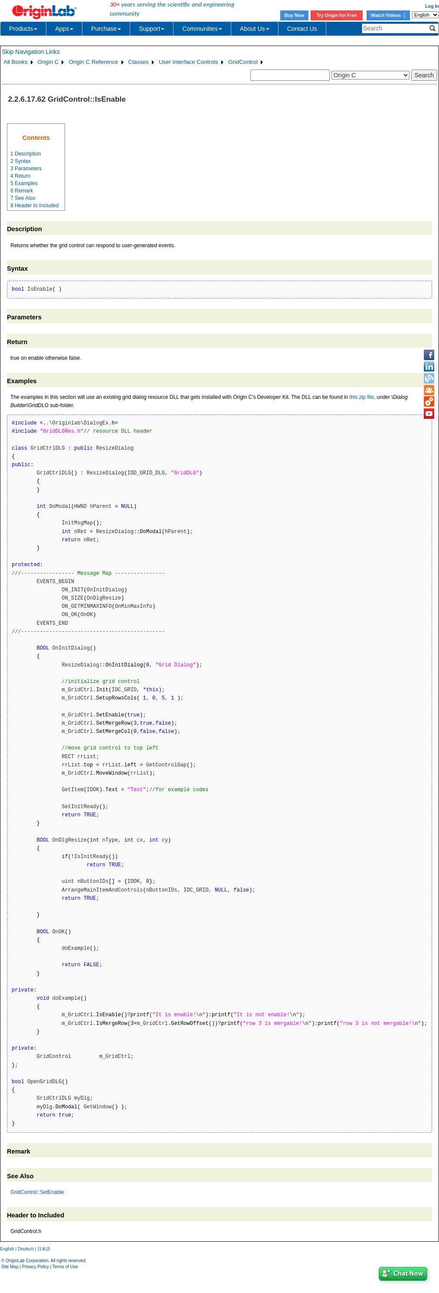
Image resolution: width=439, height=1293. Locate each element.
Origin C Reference (93, 62)
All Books (15, 62)
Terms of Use (65, 1266)
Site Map (9, 1266)
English (7, 1249)
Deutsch (26, 1249)
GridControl (243, 62)
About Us (254, 28)
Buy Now (295, 15)
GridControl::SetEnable (37, 1192)
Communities (202, 28)
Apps (64, 28)
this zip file (362, 397)
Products (23, 28)
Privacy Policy (35, 1266)
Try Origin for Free (337, 15)
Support (151, 28)
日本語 (43, 1249)
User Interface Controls (188, 62)
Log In (432, 6)
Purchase (106, 28)
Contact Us (302, 28)
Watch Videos (388, 15)
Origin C (48, 62)
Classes (138, 62)
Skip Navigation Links (31, 51)
